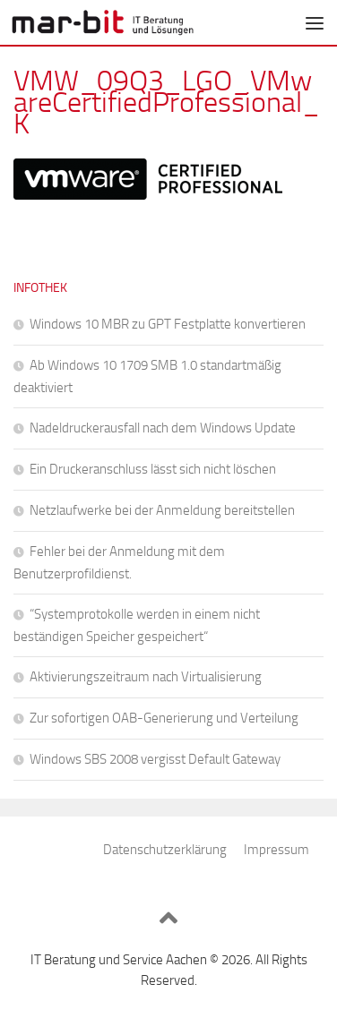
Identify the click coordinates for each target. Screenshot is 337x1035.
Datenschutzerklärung (165, 850)
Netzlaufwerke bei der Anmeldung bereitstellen (162, 510)
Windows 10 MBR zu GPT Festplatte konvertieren (168, 324)
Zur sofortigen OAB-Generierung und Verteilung (164, 718)
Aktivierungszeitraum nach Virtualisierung (146, 677)
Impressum (276, 850)
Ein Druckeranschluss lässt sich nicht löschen (153, 469)
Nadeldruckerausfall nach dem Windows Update (163, 428)
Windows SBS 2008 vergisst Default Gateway (155, 759)
